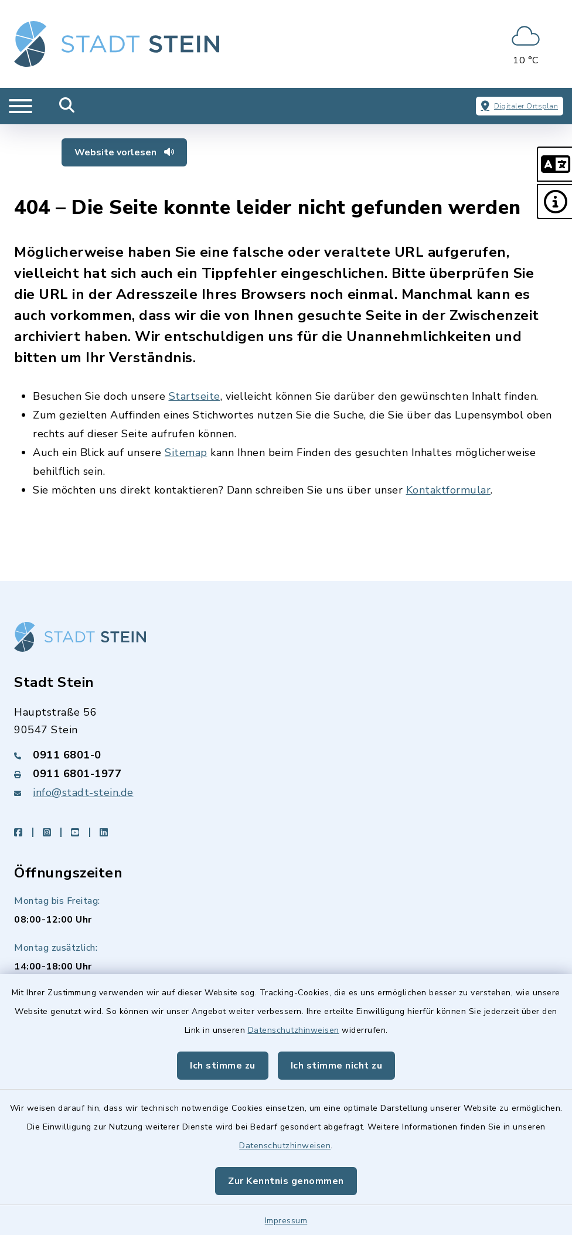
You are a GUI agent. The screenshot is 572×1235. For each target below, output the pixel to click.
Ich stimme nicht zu (337, 1065)
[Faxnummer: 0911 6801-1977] (286, 774)
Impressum (286, 1220)
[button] (554, 164)
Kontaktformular (448, 490)
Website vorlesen (124, 152)
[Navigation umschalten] (20, 106)
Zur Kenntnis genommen (286, 1181)
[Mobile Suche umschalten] (67, 106)
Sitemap (186, 452)
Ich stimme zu (223, 1065)
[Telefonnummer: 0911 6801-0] (286, 755)
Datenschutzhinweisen (293, 1030)
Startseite (194, 396)
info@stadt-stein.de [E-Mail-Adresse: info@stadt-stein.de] (83, 792)
